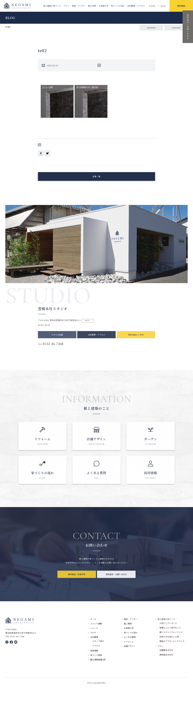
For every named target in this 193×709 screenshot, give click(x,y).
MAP (89, 326)
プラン (66, 5)
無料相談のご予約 (136, 341)
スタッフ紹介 (98, 662)
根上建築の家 (52, 5)
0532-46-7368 (56, 352)
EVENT (152, 6)
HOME (8, 27)
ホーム (93, 640)
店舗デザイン (129, 667)
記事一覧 (96, 179)
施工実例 (92, 5)
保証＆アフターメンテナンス (171, 662)
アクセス (96, 666)
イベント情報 (96, 644)
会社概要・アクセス (96, 341)
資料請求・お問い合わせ (116, 598)
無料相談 (181, 5)
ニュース (94, 649)
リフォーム (128, 662)
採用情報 (94, 671)
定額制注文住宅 (166, 671)
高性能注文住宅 (166, 675)
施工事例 (128, 644)
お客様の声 (103, 5)
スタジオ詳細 (57, 341)
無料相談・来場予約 (77, 598)
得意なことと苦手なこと (170, 648)
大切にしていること (168, 644)
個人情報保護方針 (98, 680)
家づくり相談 (96, 676)
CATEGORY (176, 27)
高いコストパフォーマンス (171, 653)
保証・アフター (79, 5)
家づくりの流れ (118, 5)
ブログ (93, 653)
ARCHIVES (151, 27)
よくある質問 (130, 658)
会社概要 (136, 5)
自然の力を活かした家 (169, 657)
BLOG (163, 6)
